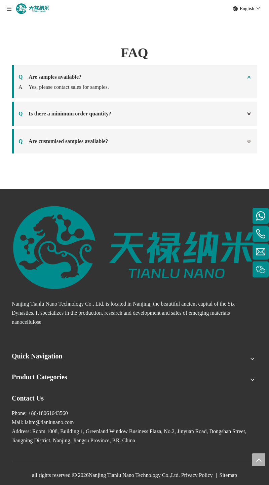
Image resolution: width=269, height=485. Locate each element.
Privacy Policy (197, 475)
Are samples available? (49, 77)
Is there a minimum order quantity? (64, 113)
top (258, 459)
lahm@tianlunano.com (49, 422)
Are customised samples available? (63, 141)
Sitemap (228, 475)
